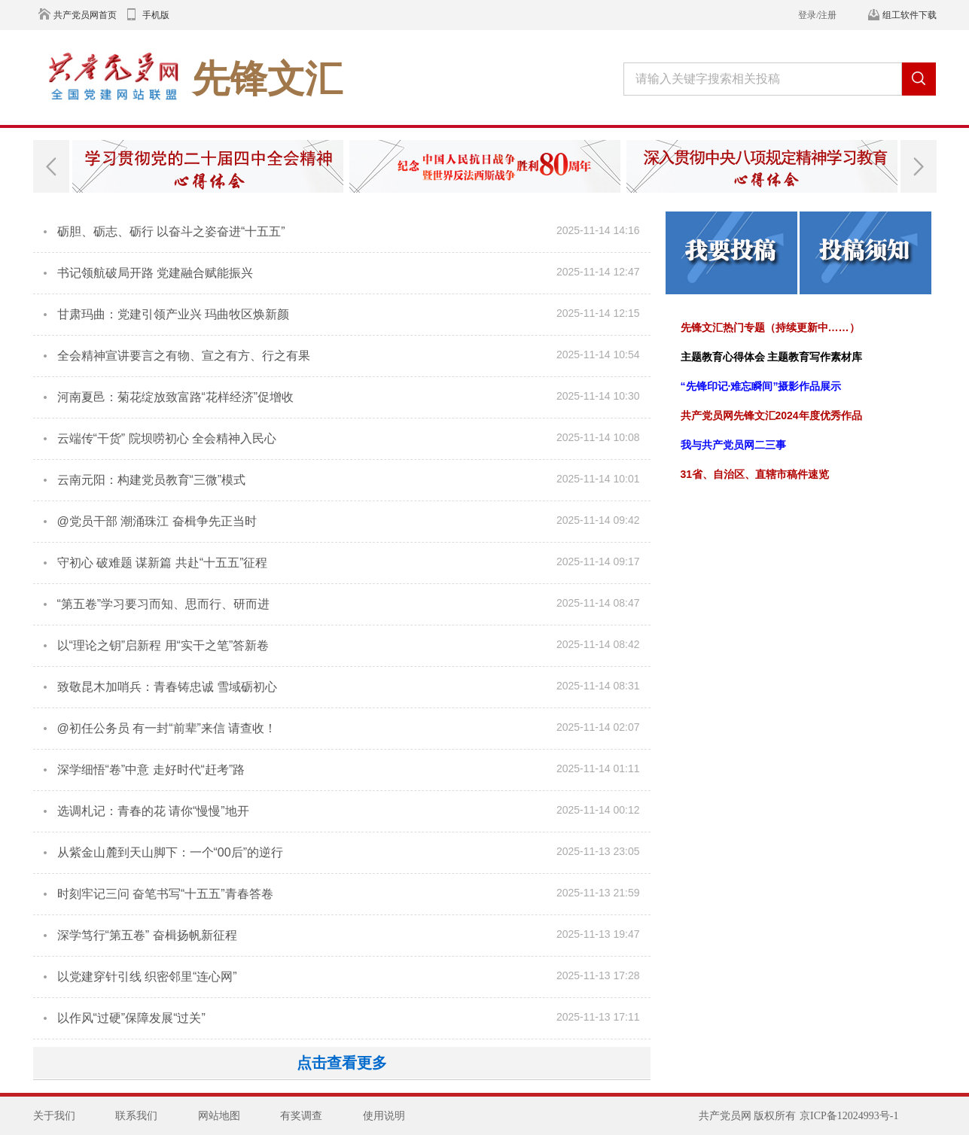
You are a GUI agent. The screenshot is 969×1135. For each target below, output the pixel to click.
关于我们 (54, 1115)
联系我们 (136, 1115)
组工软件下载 (909, 15)
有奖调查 (301, 1115)
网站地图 (219, 1115)
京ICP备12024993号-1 (849, 1115)
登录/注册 (817, 15)
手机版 (155, 15)
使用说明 (384, 1115)
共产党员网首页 (85, 15)
